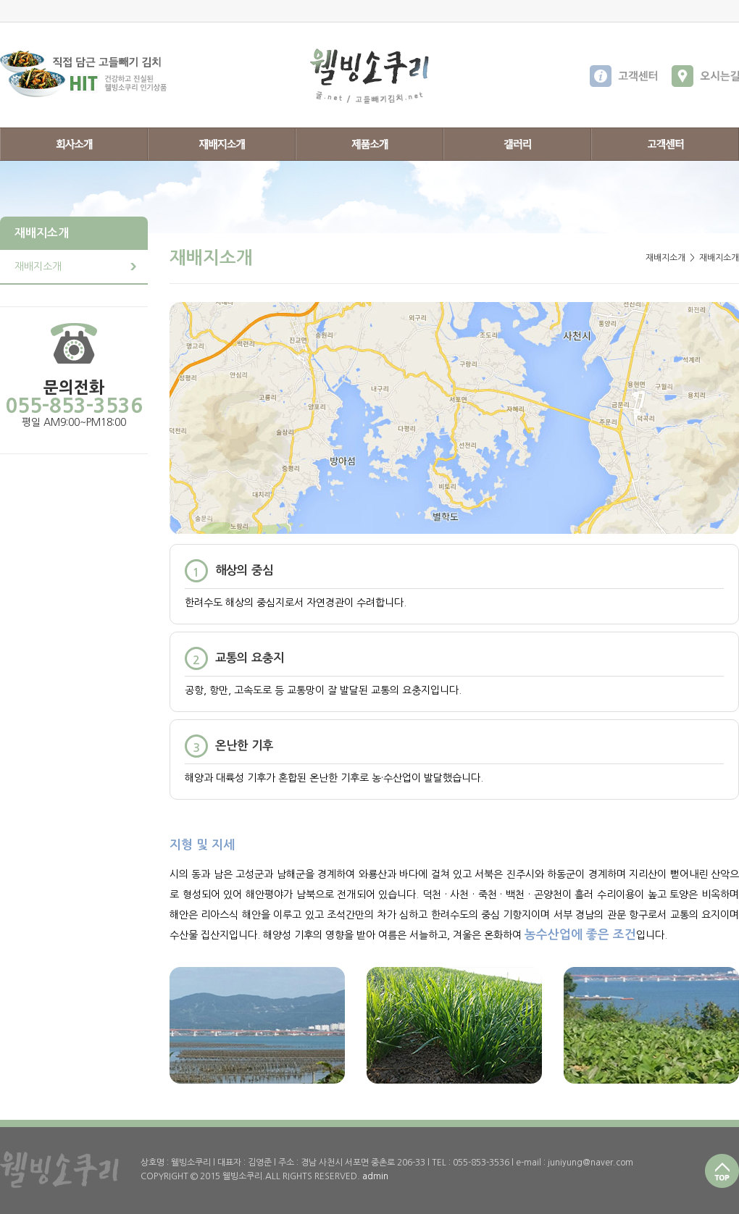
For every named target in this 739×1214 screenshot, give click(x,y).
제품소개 (369, 144)
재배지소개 (222, 144)
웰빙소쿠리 (369, 76)
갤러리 (517, 144)
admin (375, 1176)
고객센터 (665, 144)
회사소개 (74, 144)
